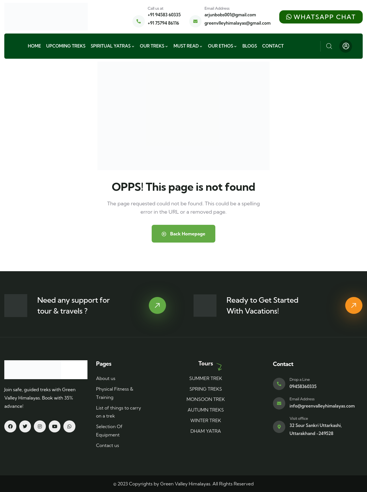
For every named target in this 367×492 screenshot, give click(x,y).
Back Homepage (183, 234)
